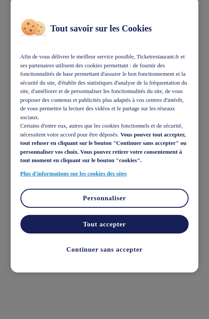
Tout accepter (104, 223)
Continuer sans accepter (105, 249)
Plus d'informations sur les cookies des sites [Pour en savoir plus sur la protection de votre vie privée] (73, 173)
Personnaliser (104, 198)
